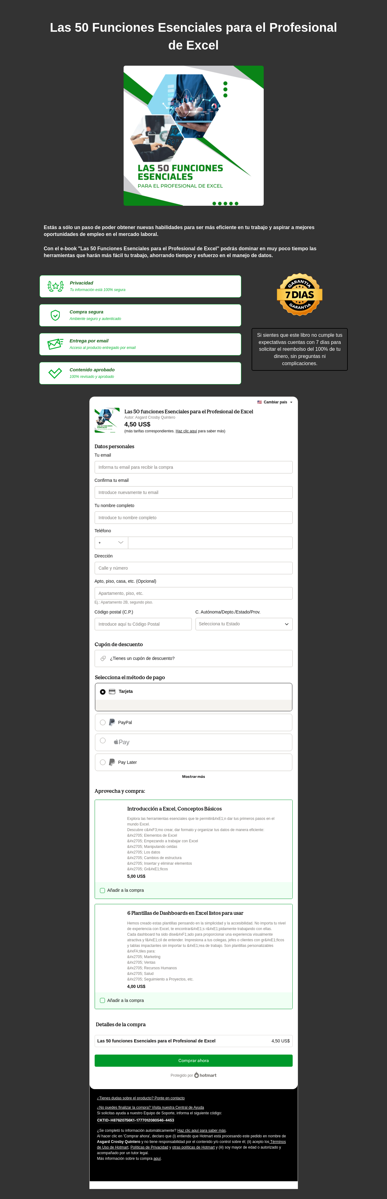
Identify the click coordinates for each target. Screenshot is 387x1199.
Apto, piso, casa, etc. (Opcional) (125, 581)
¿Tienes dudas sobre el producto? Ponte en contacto (141, 1098)
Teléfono (103, 530)
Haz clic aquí (186, 431)
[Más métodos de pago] (193, 776)
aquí (157, 1158)
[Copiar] (135, 1120)
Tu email (103, 455)
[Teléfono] (210, 543)
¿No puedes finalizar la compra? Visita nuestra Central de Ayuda (150, 1107)
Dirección (104, 555)
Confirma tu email (112, 480)
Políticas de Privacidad (149, 1147)
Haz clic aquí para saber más (201, 1130)
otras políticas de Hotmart (193, 1147)
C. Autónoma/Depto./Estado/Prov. (228, 611)
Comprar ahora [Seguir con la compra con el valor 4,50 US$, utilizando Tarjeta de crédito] (193, 1060)
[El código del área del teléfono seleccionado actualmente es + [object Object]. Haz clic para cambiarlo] (111, 543)
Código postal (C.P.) (114, 611)
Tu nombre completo (115, 505)
